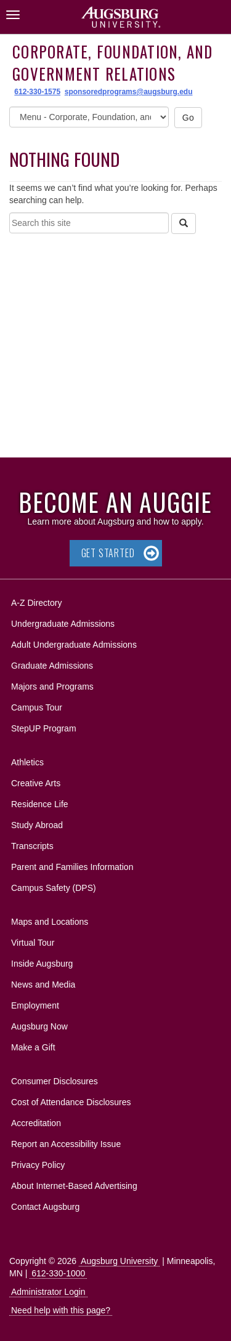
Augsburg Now (39, 1026)
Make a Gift (33, 1047)
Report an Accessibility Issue (66, 1144)
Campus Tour (36, 707)
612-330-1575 (37, 91)
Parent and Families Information (72, 867)
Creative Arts (35, 783)
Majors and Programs (52, 684)
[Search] (183, 223)
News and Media (43, 984)
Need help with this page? (60, 1310)
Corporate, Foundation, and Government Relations (112, 62)
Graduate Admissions (52, 665)
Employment (35, 1005)
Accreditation (36, 1123)
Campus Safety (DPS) (53, 888)
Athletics (27, 762)
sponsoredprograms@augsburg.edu (129, 91)
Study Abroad (37, 825)
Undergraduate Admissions (63, 624)
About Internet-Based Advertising (74, 1186)
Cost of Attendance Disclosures (71, 1102)
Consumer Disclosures (54, 1081)
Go (188, 118)
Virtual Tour (32, 943)
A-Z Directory (36, 603)
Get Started (108, 553)
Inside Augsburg (42, 963)
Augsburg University (119, 1261)
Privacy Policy (38, 1165)
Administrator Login (48, 1292)
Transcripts (32, 846)
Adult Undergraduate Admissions (74, 645)
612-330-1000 (58, 1273)
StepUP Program (43, 728)
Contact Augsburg (45, 1207)
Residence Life (39, 804)
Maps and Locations (49, 922)
